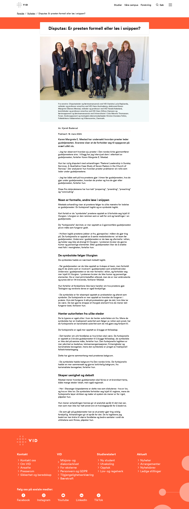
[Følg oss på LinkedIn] (81, 498)
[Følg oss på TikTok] (98, 498)
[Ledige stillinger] (149, 471)
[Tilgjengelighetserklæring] (75, 475)
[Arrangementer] (148, 464)
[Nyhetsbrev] (146, 467)
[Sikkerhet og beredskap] (34, 475)
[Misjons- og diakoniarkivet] (74, 462)
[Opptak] (103, 467)
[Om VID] (24, 464)
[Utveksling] (105, 464)
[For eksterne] (67, 467)
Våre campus (131, 4)
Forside (20, 13)
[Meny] (170, 4)
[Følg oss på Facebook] (23, 498)
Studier (118, 4)
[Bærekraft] (65, 478)
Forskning (146, 4)
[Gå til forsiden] (22, 4)
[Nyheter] (144, 460)
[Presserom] (25, 471)
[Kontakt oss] (26, 460)
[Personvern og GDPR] (72, 471)
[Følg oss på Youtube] (63, 498)
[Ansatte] (24, 467)
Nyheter (31, 13)
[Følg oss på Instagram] (43, 498)
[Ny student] (106, 460)
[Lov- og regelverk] (110, 471)
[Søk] (160, 4)
